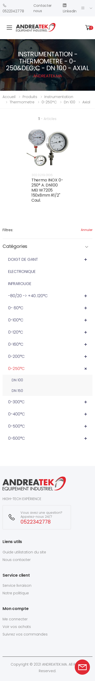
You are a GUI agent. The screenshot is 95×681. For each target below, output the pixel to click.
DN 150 (17, 390)
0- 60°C (15, 308)
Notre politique (16, 593)
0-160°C (15, 344)
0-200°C (16, 356)
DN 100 (17, 380)
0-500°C (16, 426)
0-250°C (16, 368)
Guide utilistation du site (24, 552)
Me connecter (15, 619)
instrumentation (58, 96)
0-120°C (15, 332)
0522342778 (13, 8)
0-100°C (15, 320)
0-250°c (49, 102)
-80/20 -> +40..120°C (28, 296)
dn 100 (69, 102)
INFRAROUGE (19, 284)
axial (86, 102)
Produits (30, 96)
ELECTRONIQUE (22, 271)
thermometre (22, 102)
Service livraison (17, 585)
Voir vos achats (17, 626)
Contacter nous (42, 8)
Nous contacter (17, 559)
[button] (88, 27)
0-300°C (16, 402)
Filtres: (8, 229)
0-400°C (16, 414)
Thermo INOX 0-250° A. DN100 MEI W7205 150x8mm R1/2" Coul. (47, 190)
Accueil (9, 96)
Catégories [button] (15, 246)
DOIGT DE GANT (23, 259)
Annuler (86, 230)
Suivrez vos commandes (25, 634)
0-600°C (16, 438)
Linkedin (70, 8)
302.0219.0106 (42, 175)
